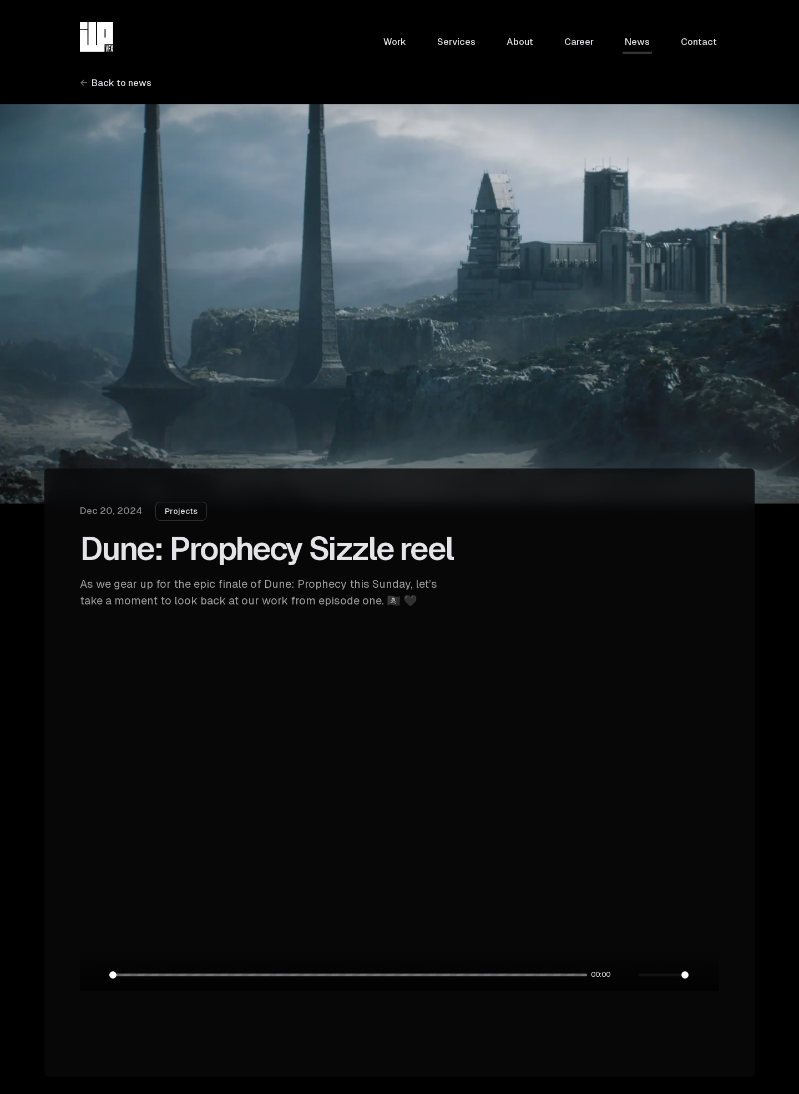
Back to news (121, 83)
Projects (181, 511)
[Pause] (96, 975)
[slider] (348, 975)
